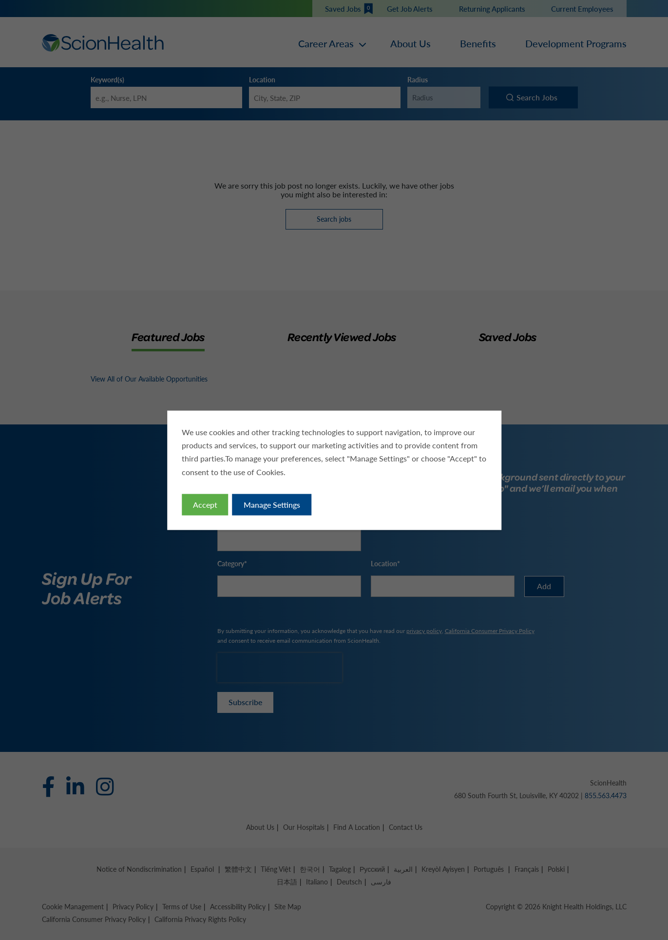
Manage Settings (271, 504)
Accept (204, 504)
